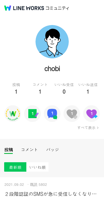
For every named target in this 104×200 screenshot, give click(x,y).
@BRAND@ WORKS (24, 8)
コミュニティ (57, 8)
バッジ (52, 149)
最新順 (15, 167)
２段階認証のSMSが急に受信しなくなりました (52, 193)
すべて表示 (86, 127)
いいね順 (37, 167)
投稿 (8, 149)
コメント (29, 149)
